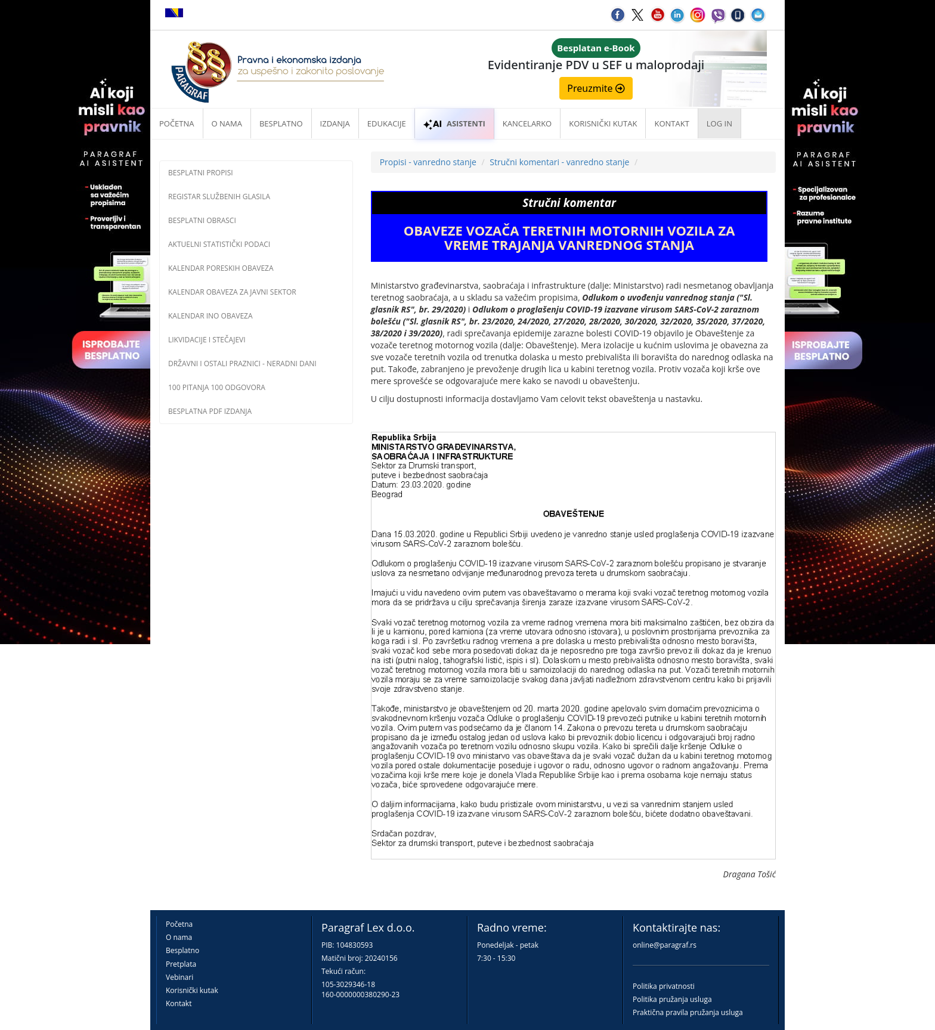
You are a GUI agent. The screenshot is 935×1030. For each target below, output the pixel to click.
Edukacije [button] (386, 123)
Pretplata (181, 964)
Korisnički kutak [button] (603, 123)
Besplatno (281, 123)
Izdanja (335, 123)
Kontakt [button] (671, 123)
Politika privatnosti (664, 986)
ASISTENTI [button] (454, 123)
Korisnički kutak (192, 990)
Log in (719, 123)
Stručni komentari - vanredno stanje (559, 162)
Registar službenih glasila (219, 196)
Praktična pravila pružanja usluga (688, 1012)
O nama (227, 123)
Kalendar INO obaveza (210, 316)
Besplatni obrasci (202, 220)
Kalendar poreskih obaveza (221, 268)
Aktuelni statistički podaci (219, 244)
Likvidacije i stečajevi (207, 340)
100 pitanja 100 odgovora (216, 387)
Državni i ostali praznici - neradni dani (242, 363)
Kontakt (178, 1003)
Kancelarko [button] (527, 123)
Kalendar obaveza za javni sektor (232, 292)
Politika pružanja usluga (672, 999)
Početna (176, 123)
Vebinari (179, 977)
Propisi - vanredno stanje (428, 162)
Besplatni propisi (200, 173)
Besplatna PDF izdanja (210, 411)
